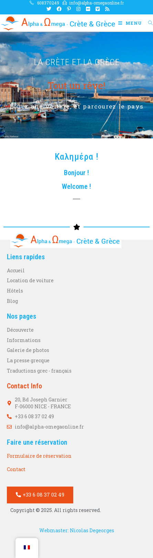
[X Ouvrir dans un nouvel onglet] (49, 9)
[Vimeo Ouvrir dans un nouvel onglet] (97, 9)
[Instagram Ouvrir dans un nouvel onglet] (78, 9)
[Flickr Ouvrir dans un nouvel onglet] (88, 9)
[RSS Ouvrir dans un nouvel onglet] (105, 9)
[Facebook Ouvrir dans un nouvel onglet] (59, 9)
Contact (16, 469)
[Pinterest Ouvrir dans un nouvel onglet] (69, 9)
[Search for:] (148, 23)
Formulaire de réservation (39, 456)
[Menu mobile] (130, 23)
